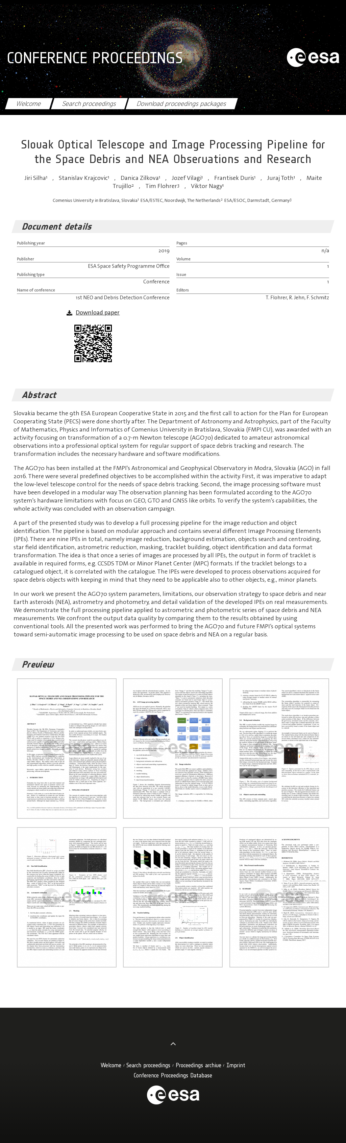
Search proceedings (89, 104)
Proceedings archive (198, 1065)
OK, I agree (289, 1130)
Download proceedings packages (181, 104)
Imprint (235, 1065)
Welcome (28, 104)
